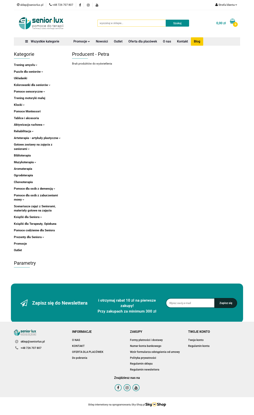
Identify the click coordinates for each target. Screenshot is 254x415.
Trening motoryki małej (29, 98)
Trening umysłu (25, 65)
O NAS (76, 340)
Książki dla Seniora (28, 217)
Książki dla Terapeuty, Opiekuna (35, 224)
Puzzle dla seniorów (28, 71)
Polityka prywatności (143, 357)
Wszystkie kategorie (42, 41)
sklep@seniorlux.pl (33, 341)
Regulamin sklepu (141, 363)
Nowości (102, 41)
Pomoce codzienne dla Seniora (34, 230)
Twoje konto (196, 340)
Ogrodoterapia (23, 175)
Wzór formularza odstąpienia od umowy (155, 351)
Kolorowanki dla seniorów (32, 85)
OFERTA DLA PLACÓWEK (87, 351)
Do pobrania (79, 357)
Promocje (81, 41)
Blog (197, 41)
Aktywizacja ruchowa (29, 124)
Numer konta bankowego (145, 345)
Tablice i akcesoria (26, 118)
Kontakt (182, 41)
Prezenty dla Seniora (29, 237)
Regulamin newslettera (144, 369)
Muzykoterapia (25, 162)
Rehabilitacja (24, 131)
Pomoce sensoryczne (29, 91)
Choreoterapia (23, 182)
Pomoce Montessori (27, 111)
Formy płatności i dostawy (146, 340)
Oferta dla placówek (142, 41)
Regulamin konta (199, 345)
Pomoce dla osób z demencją (34, 188)
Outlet (118, 41)
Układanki (20, 78)
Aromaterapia (23, 169)
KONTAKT (78, 345)
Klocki (19, 105)
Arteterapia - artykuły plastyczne (37, 138)
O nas (167, 41)
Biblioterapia (22, 155)
